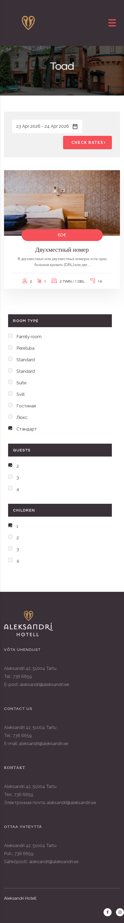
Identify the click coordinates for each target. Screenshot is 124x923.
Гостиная (26, 405)
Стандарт (26, 429)
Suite (21, 382)
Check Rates (89, 142)
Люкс (21, 417)
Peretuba (25, 348)
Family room (29, 336)
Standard (25, 359)
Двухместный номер (62, 250)
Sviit (20, 394)
